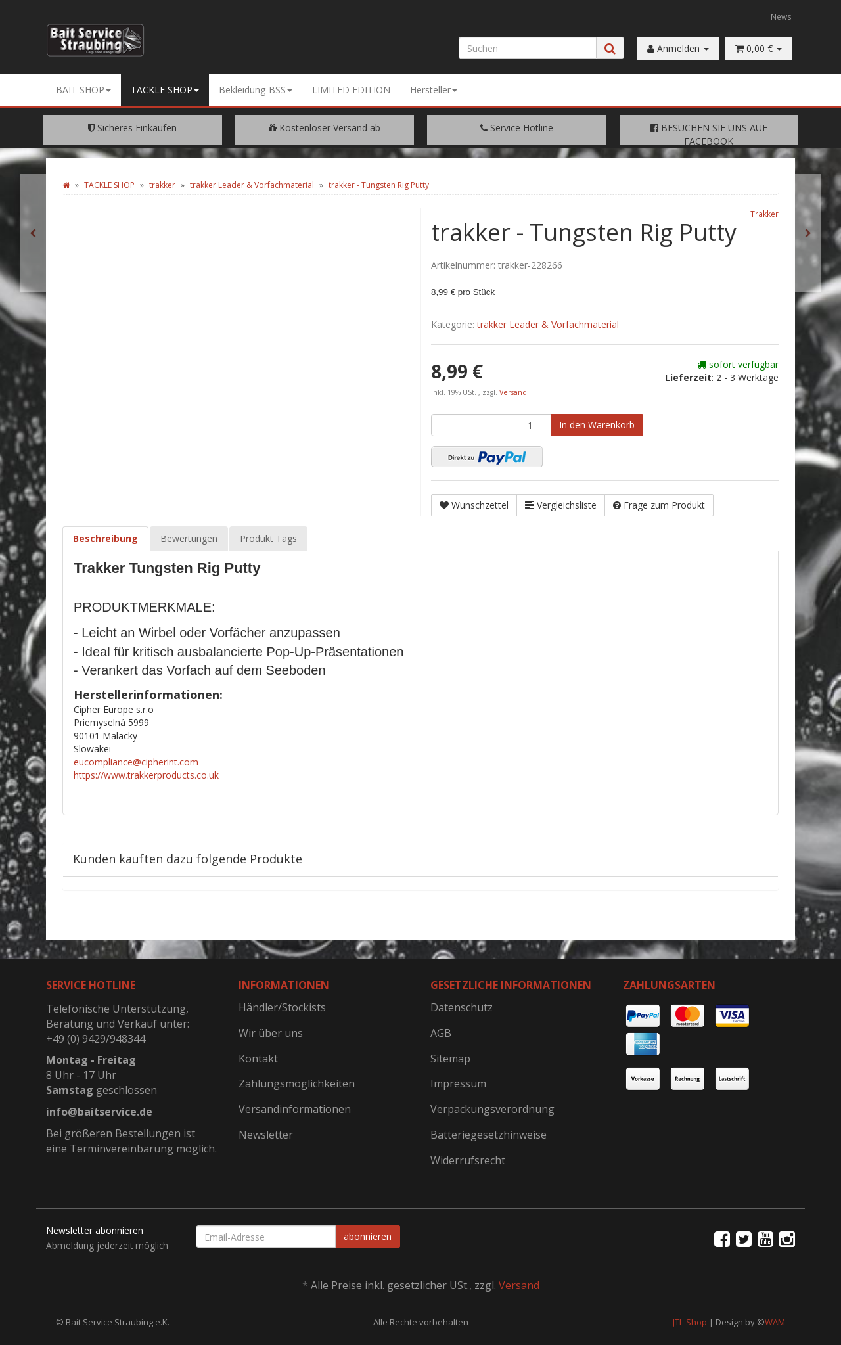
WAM (775, 1322)
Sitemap (450, 1058)
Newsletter (266, 1135)
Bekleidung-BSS (255, 89)
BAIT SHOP (83, 89)
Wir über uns (271, 1033)
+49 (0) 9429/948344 (95, 1039)
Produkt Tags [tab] (268, 538)
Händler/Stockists (282, 1007)
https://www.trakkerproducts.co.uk (146, 775)
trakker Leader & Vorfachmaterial (548, 324)
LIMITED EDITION (351, 89)
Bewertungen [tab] (188, 538)
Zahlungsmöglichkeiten (297, 1083)
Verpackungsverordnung (492, 1109)
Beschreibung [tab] (105, 538)
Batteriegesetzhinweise (488, 1135)
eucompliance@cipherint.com (136, 762)
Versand (513, 392)
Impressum (458, 1083)
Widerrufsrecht (467, 1160)
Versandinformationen (295, 1109)
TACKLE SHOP (165, 89)
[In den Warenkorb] (597, 425)
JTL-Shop (690, 1322)
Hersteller (433, 89)
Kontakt (258, 1058)
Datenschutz (461, 1007)
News (781, 16)
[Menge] (491, 425)
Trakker (764, 213)
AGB (440, 1033)
